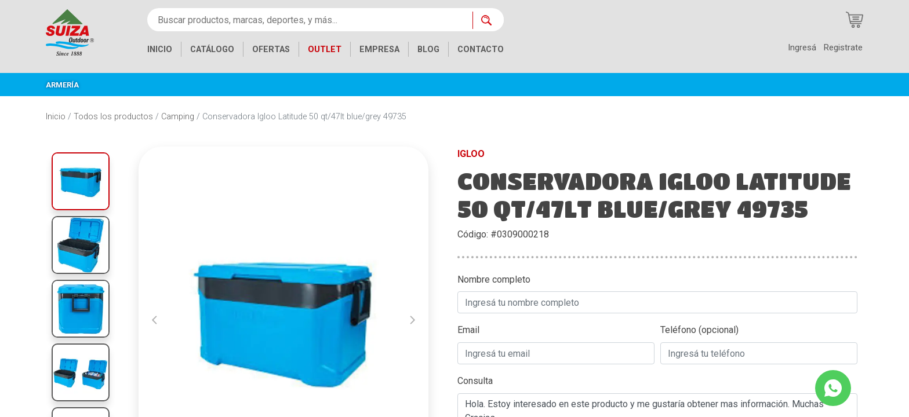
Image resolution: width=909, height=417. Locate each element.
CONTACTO (480, 49)
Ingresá (802, 47)
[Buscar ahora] (488, 20)
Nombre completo (493, 279)
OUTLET (324, 49)
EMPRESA (379, 49)
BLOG (428, 49)
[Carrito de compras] (854, 19)
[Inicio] (70, 31)
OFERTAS (271, 49)
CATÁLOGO (212, 49)
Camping (177, 117)
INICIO (159, 49)
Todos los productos (113, 117)
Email (468, 329)
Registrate (843, 47)
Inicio (56, 117)
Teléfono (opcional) (699, 329)
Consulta (475, 380)
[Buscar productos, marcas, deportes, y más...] (309, 19)
